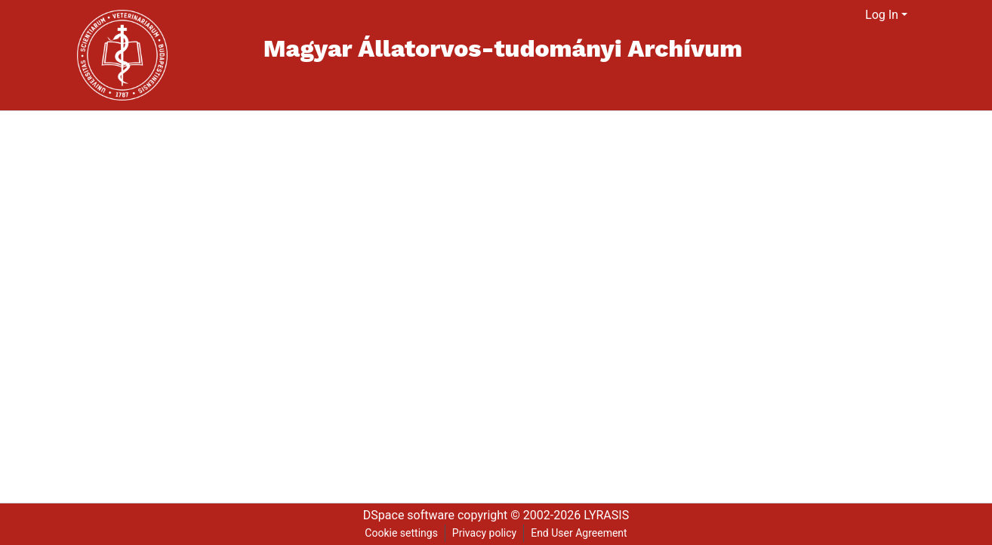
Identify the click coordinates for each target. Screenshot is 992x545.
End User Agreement (579, 533)
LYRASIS (606, 515)
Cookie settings (401, 533)
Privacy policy (484, 533)
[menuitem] (854, 15)
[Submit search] (835, 15)
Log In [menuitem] (881, 15)
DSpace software (408, 515)
